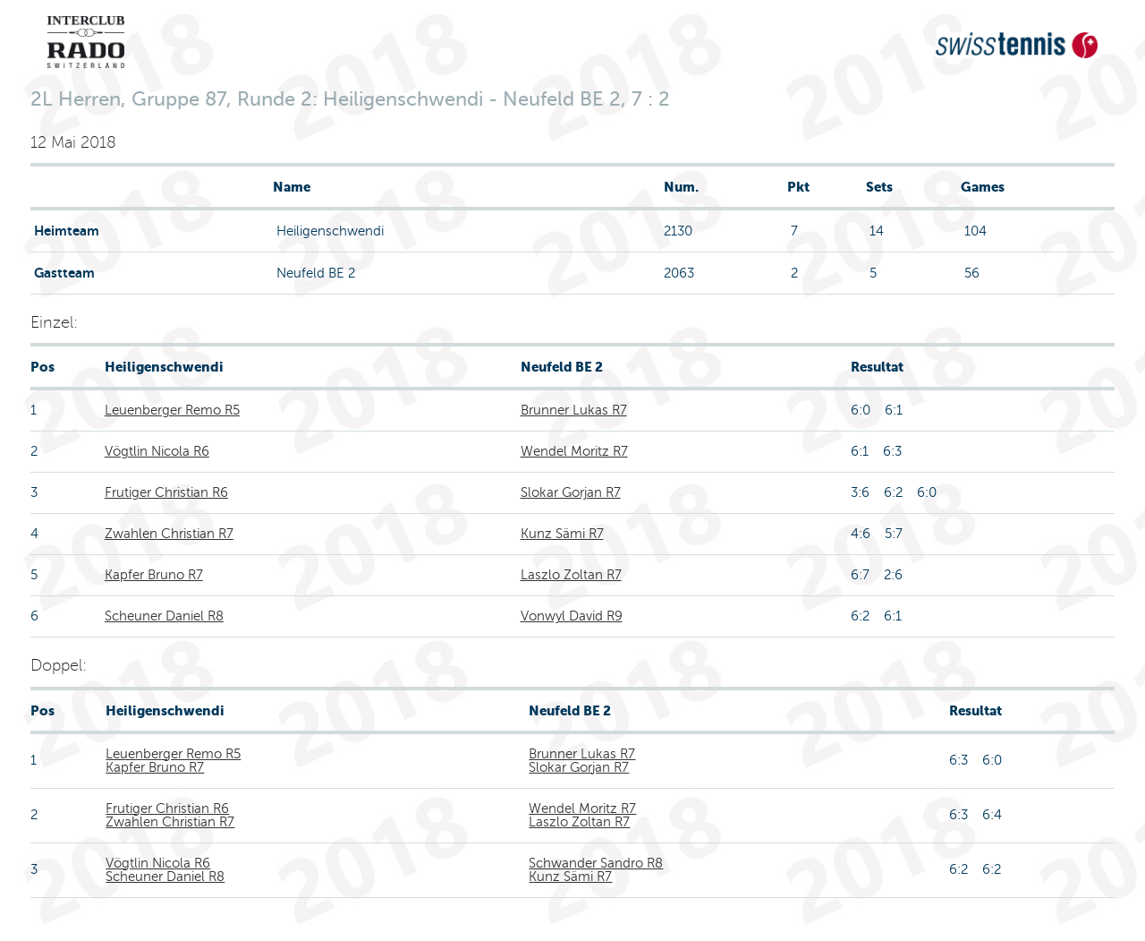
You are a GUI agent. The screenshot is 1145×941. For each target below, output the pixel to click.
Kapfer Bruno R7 (154, 575)
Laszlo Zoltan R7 (571, 575)
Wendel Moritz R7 (574, 451)
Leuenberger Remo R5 (172, 410)
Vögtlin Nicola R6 (157, 451)
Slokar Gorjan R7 (571, 492)
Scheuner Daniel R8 (164, 616)
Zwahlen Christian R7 (169, 533)
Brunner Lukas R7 (574, 410)
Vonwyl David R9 (572, 616)
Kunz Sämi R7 (562, 533)
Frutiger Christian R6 (166, 492)
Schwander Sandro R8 (596, 863)
